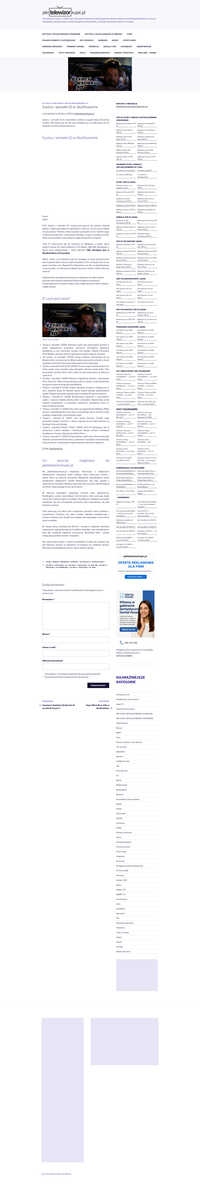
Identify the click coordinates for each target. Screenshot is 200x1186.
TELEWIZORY (48, 53)
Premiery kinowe (69, 562)
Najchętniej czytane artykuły (127, 799)
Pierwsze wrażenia (124, 832)
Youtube (119, 947)
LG (117, 775)
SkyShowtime (56, 448)
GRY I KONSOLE (87, 40)
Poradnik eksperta (123, 842)
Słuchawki (120, 913)
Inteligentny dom (123, 761)
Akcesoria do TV (123, 695)
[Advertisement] (137, 975)
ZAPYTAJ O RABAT (124, 655)
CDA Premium (122, 723)
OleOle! (119, 818)
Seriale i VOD (121, 880)
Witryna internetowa (52, 661)
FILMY (130, 34)
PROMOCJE (94, 46)
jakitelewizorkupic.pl (76, 103)
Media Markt (121, 790)
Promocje (120, 861)
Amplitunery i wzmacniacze (127, 699)
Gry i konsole (121, 747)
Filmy (49, 562)
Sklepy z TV (121, 890)
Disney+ (119, 728)
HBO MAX (120, 752)
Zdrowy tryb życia (123, 951)
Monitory (119, 794)
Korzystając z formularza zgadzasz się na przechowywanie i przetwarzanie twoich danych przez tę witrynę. (73, 675)
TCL (118, 918)
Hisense (119, 756)
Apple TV (120, 704)
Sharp (118, 885)
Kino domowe (121, 771)
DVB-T (118, 733)
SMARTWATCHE (144, 46)
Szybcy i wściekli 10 (57, 565)
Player (118, 837)
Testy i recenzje (122, 932)
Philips (119, 828)
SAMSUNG (102, 40)
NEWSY (115, 40)
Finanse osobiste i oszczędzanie (129, 742)
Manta (119, 780)
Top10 (118, 937)
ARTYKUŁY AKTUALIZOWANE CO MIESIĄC (103, 34)
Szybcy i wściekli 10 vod (83, 567)
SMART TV (121, 894)
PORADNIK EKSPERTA (100, 53)
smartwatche (121, 899)
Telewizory (120, 928)
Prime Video (121, 852)
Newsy (56, 562)
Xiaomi (119, 942)
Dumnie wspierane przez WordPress (56, 1174)
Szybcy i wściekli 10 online (83, 565)
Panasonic (120, 823)
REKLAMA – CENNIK (147, 53)
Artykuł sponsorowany (125, 709)
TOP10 (82, 53)
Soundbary (120, 909)
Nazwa (46, 634)
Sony (118, 904)
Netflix (119, 804)
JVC (117, 766)
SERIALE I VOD (109, 46)
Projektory (120, 856)
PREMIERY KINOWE (75, 46)
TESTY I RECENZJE (67, 53)
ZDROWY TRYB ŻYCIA (124, 53)
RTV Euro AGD (122, 870)
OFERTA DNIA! (129, 40)
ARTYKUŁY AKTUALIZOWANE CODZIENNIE (61, 34)
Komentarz (48, 599)
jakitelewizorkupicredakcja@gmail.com (132, 106)
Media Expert (121, 785)
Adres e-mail (49, 647)
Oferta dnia (120, 813)
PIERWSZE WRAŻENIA (52, 46)
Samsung (120, 875)
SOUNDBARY (126, 46)
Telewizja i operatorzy (92, 562)
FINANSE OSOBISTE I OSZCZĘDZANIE (58, 40)
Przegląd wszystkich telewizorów (129, 866)
